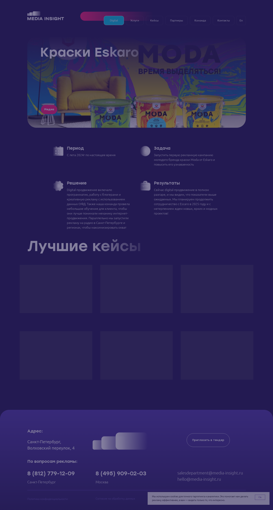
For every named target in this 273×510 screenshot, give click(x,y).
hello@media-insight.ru (199, 479)
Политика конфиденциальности (47, 498)
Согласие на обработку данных (115, 498)
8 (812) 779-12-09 (51, 473)
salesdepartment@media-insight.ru (210, 473)
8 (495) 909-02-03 (121, 473)
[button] (208, 440)
